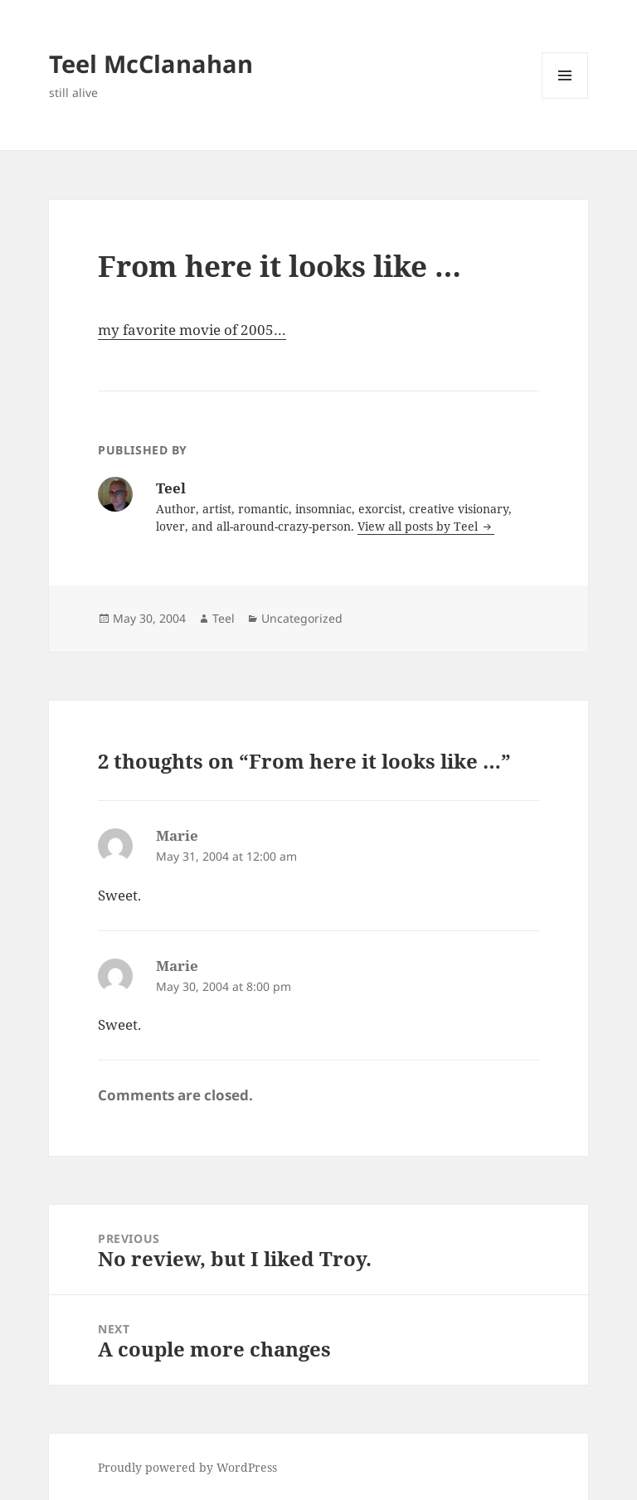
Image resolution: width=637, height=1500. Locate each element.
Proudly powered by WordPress (187, 1467)
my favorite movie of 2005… (192, 329)
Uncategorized (302, 618)
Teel (223, 618)
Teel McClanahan (151, 63)
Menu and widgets (565, 98)
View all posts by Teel (419, 526)
